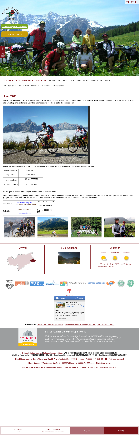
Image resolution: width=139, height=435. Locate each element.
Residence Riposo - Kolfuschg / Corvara (80, 325)
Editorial (25, 353)
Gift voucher (45, 85)
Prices (40, 80)
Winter (81, 80)
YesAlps (78, 298)
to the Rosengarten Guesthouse (14, 26)
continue (74, 315)
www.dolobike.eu (25, 209)
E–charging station (58, 85)
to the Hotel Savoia (14, 34)
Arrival (23, 247)
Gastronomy (23, 80)
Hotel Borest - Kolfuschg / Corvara (50, 325)
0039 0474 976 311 (86, 363)
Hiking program (10, 85)
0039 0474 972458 (95, 359)
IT (132, 2)
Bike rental (35, 85)
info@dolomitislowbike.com (25, 204)
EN (136, 2)
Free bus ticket (23, 85)
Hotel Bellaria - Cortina (105, 325)
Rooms (7, 80)
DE (128, 2)
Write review (61, 318)
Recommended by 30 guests (73, 304)
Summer (67, 80)
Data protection (36, 353)
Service (53, 80)
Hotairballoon (99, 80)
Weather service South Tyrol (106, 266)
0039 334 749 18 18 (90, 367)
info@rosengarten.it (116, 359)
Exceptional (70, 306)
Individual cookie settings (53, 353)
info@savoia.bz (104, 363)
